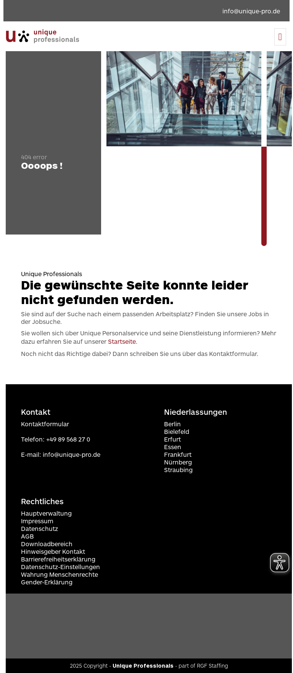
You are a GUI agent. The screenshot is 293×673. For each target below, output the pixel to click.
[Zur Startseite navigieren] (42, 36)
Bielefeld (176, 431)
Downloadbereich (46, 543)
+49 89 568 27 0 (68, 439)
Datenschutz (39, 528)
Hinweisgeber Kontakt (53, 551)
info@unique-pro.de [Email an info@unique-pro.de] (251, 11)
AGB (27, 536)
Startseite (122, 341)
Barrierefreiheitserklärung (58, 559)
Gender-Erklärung (46, 582)
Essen (172, 446)
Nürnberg (178, 462)
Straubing (178, 469)
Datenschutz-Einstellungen (60, 566)
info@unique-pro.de (71, 454)
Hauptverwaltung (46, 513)
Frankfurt (178, 454)
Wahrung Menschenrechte (59, 574)
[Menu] (280, 36)
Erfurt (172, 439)
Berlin (172, 423)
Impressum (37, 520)
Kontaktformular (45, 423)
